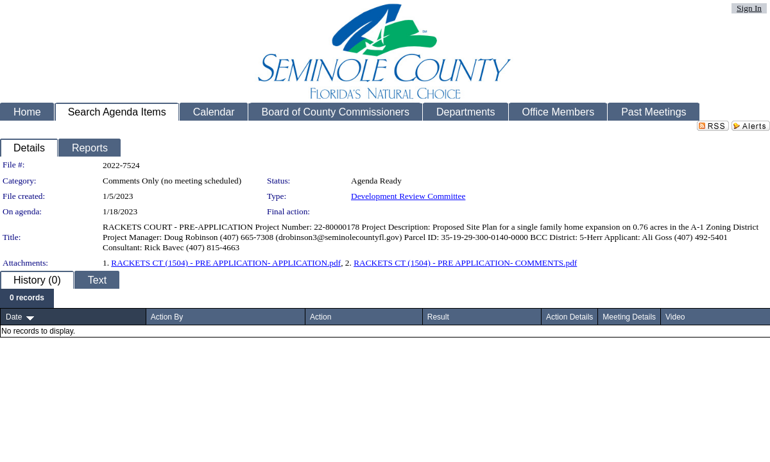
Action (320, 316)
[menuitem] (27, 298)
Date (14, 316)
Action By (167, 316)
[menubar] (27, 298)
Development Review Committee (408, 196)
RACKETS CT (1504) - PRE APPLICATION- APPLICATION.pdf (226, 263)
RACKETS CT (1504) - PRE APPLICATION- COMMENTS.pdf (465, 263)
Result (438, 316)
